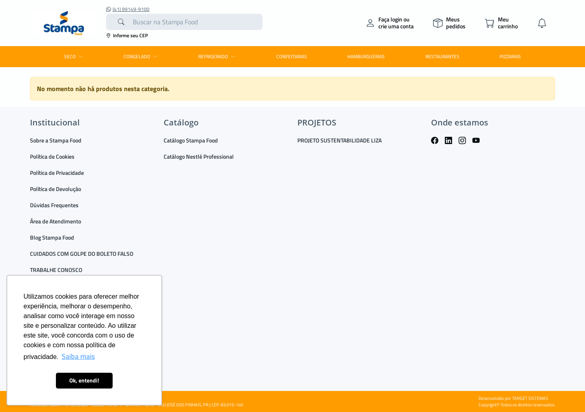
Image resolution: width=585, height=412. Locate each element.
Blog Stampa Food (52, 237)
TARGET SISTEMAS (530, 398)
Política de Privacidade (57, 172)
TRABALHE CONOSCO (56, 269)
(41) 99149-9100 (127, 9)
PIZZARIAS (510, 56)
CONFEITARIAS (291, 56)
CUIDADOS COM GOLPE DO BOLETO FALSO (81, 253)
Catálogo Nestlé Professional (199, 156)
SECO (74, 56)
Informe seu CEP (127, 35)
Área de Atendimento (55, 221)
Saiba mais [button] (78, 356)
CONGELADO (142, 56)
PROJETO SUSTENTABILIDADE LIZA (339, 140)
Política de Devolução (55, 189)
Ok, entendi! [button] (84, 380)
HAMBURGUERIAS (366, 56)
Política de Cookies (52, 156)
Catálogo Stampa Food (191, 140)
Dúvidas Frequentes (54, 205)
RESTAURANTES (442, 56)
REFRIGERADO (217, 56)
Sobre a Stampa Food (55, 140)
